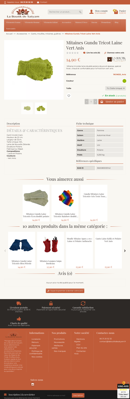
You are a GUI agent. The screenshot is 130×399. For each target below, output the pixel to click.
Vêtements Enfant (51, 22)
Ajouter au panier (111, 101)
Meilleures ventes (57, 333)
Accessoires (66, 22)
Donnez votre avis (114, 53)
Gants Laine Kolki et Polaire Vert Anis (108, 239)
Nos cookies (37, 343)
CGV (78, 331)
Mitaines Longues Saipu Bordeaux (50, 262)
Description (13, 123)
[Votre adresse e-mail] (59, 382)
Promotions (106, 22)
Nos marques (60, 337)
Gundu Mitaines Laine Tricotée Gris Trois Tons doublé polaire (94, 196)
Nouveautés (10, 28)
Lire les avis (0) (91, 53)
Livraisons (36, 325)
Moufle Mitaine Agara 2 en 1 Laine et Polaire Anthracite (79, 239)
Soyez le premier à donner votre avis (65, 291)
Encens (94, 22)
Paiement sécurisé (34, 333)
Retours (35, 329)
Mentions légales (79, 326)
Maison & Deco (81, 22)
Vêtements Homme (32, 22)
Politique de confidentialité (35, 338)
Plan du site (81, 334)
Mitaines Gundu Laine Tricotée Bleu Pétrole (22, 262)
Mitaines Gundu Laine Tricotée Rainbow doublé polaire (65, 216)
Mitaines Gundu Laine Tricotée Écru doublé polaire (36, 215)
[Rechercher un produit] (63, 11)
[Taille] (115, 88)
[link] (32, 370)
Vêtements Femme (13, 22)
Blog (116, 22)
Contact (42, 2)
